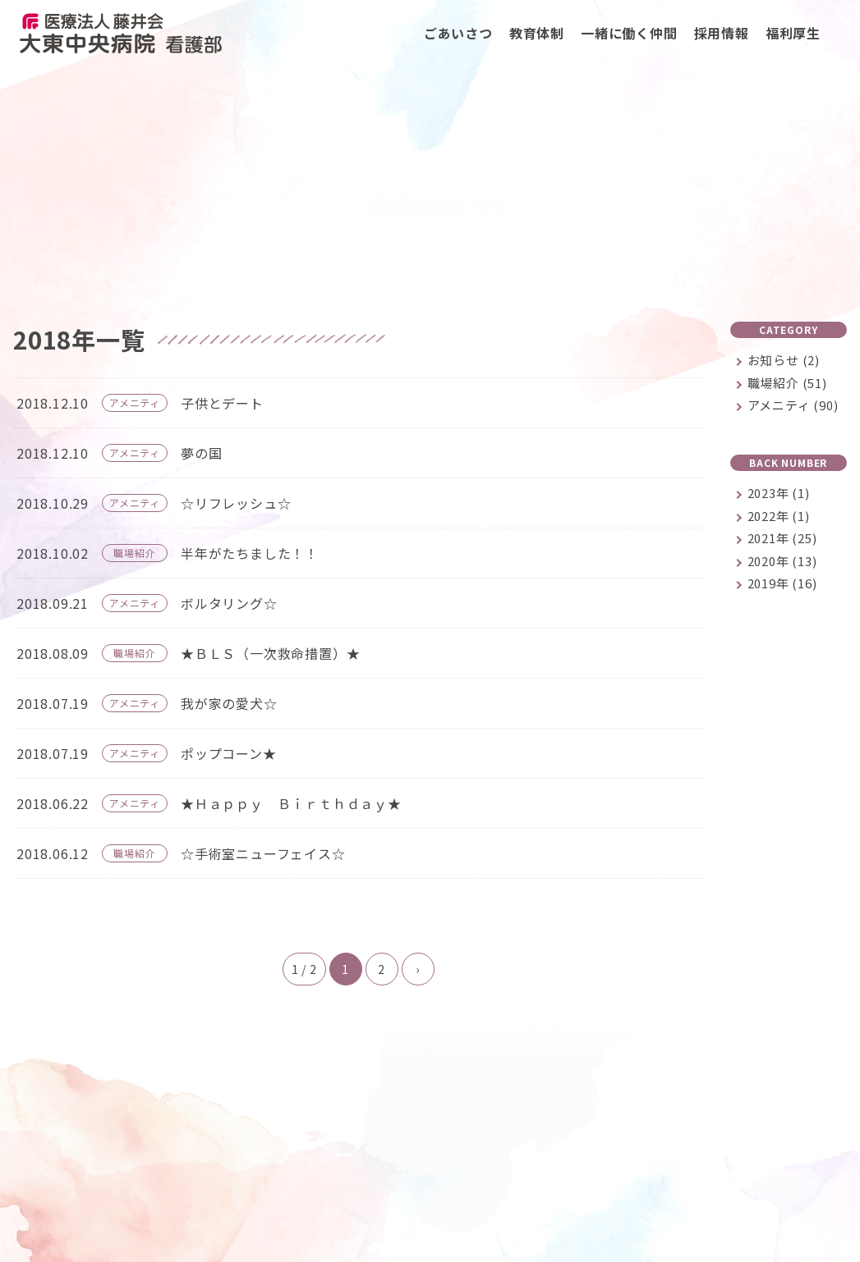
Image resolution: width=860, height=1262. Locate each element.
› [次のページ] (418, 970)
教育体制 (536, 33)
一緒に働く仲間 (629, 33)
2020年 (782, 561)
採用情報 (721, 33)
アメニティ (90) (793, 405)
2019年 (782, 583)
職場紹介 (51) (787, 383)
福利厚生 (793, 33)
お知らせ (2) (783, 360)
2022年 (778, 516)
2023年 (778, 493)
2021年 (782, 538)
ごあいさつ (458, 33)
